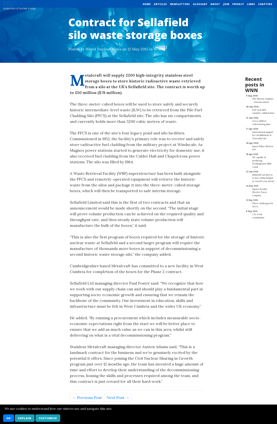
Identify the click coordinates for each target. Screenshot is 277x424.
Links (251, 4)
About (215, 4)
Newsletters (180, 4)
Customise (48, 418)
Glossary (200, 4)
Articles (160, 4)
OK (8, 418)
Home (147, 4)
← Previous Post (87, 397)
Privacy (238, 4)
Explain (24, 418)
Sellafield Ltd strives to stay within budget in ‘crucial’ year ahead (263, 175)
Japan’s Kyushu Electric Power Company (259, 190)
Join (226, 4)
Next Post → (118, 397)
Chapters (265, 4)
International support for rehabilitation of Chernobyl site (262, 133)
